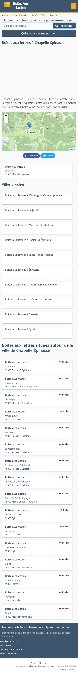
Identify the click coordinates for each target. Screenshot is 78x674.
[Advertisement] (39, 74)
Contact (34, 663)
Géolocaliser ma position (39, 33)
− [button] (6, 120)
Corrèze (63, 99)
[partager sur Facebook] (31, 155)
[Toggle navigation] (73, 6)
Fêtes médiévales (8, 653)
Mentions (43, 663)
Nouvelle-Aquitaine (24, 103)
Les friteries (6, 645)
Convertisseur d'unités (11, 649)
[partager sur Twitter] (47, 155)
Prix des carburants (10, 641)
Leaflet (72, 149)
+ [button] (6, 116)
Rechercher (64, 26)
